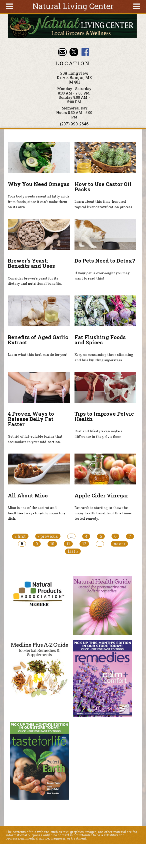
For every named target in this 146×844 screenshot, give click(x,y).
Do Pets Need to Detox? (104, 260)
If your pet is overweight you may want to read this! (102, 276)
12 (84, 543)
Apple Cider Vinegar (101, 495)
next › (119, 543)
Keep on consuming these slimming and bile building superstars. (103, 357)
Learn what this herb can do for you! (38, 354)
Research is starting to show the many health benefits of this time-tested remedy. (103, 513)
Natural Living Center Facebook (85, 52)
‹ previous (48, 536)
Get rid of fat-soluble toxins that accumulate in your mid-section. (35, 439)
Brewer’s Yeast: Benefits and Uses (31, 263)
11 (68, 543)
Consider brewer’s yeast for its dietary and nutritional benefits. (35, 281)
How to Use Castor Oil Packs (103, 187)
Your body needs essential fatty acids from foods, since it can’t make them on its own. (39, 202)
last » (73, 551)
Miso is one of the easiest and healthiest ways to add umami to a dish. (36, 513)
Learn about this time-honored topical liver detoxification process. (103, 204)
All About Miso (28, 495)
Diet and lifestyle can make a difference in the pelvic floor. (98, 434)
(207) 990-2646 (74, 123)
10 (52, 543)
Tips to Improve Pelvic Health (104, 416)
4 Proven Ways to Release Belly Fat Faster (31, 419)
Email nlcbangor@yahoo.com (62, 52)
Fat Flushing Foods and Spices (100, 340)
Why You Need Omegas (39, 184)
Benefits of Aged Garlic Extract (38, 340)
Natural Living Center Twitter (74, 52)
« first (20, 536)
